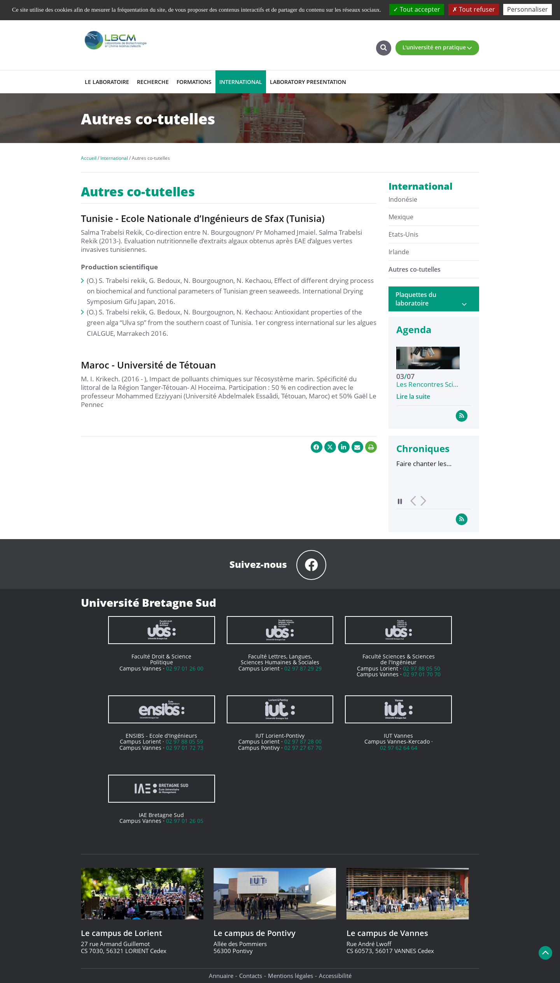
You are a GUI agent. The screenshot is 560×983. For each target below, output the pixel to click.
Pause (400, 501)
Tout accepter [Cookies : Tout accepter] (416, 9)
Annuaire (221, 976)
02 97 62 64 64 (398, 748)
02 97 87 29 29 (303, 668)
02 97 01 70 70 (422, 674)
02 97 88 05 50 (421, 668)
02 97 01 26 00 (184, 668)
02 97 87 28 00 (303, 741)
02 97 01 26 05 (184, 821)
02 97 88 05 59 (184, 741)
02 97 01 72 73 (184, 748)
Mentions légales (290, 976)
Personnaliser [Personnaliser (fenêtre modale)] (527, 9)
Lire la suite (413, 396)
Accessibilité (335, 976)
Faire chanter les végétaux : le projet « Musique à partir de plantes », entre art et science (428, 464)
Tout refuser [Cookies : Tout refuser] (473, 9)
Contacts (250, 976)
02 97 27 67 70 (303, 748)
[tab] (434, 298)
